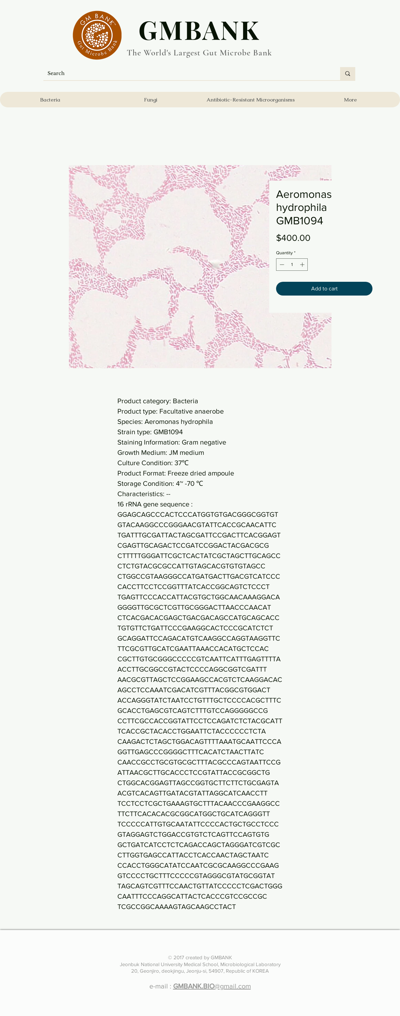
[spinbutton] (292, 264)
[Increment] (303, 264)
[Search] (187, 73)
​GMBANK (199, 29)
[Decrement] (281, 264)
